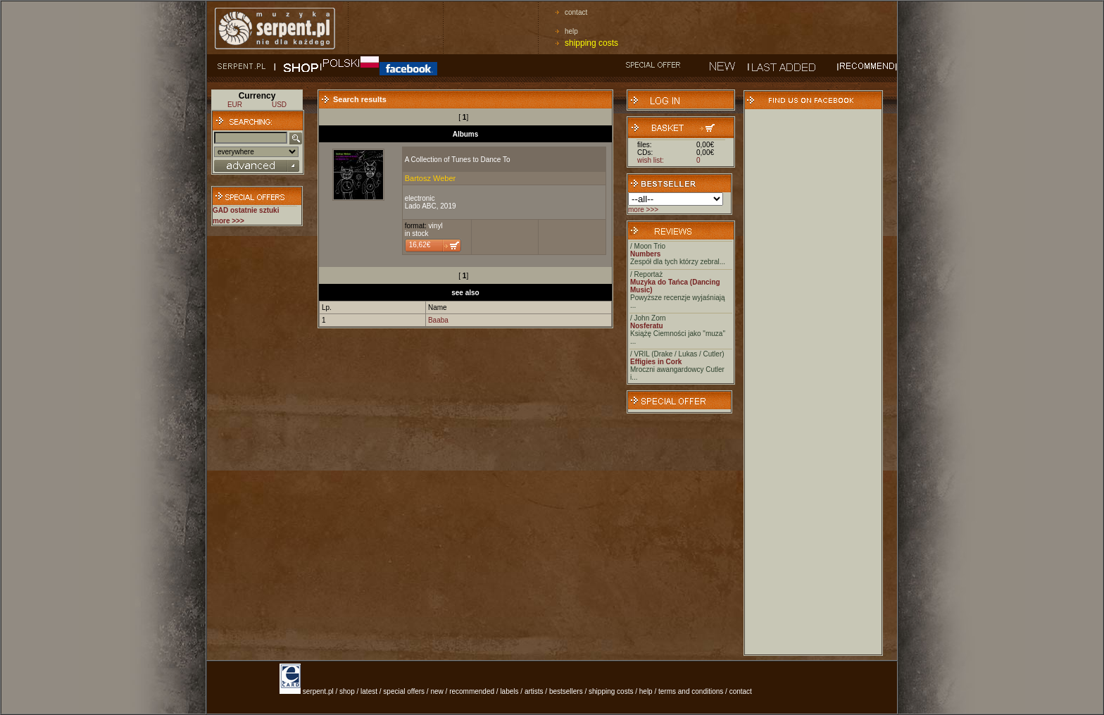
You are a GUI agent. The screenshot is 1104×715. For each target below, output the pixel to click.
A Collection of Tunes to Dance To (457, 159)
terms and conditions (690, 691)
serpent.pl (318, 691)
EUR (234, 104)
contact (576, 12)
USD (279, 104)
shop (347, 691)
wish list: (650, 160)
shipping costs (591, 43)
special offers (404, 691)
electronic (420, 198)
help (571, 31)
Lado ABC (421, 206)
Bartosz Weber (430, 178)
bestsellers (566, 691)
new (436, 691)
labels (509, 691)
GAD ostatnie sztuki (246, 210)
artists (534, 691)
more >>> (643, 209)
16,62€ (420, 245)
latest (368, 691)
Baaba (438, 320)
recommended (471, 691)
